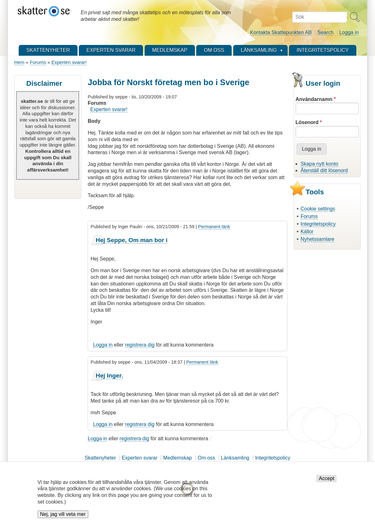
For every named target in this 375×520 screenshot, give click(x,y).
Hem (19, 62)
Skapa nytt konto (319, 163)
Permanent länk (214, 226)
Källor (307, 231)
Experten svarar (140, 457)
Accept (326, 482)
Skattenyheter (100, 457)
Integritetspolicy (318, 224)
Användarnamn (314, 99)
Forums (38, 62)
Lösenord (307, 122)
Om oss (206, 457)
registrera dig (139, 345)
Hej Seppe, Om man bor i (131, 240)
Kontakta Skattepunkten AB (281, 32)
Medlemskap (177, 457)
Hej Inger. (109, 375)
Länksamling (235, 457)
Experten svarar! (68, 62)
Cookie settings (318, 208)
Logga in (349, 32)
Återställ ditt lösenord (324, 170)
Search (325, 32)
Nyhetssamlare (317, 239)
